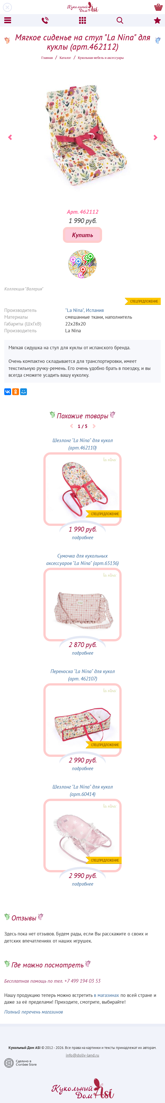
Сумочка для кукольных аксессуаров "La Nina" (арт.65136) (82, 559)
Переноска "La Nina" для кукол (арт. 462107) (82, 675)
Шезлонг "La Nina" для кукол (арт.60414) (82, 790)
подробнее (82, 537)
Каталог (65, 58)
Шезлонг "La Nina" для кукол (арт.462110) (82, 444)
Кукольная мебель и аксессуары (101, 58)
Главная (47, 58)
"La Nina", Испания (84, 310)
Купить (82, 235)
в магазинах (106, 995)
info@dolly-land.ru (82, 1055)
